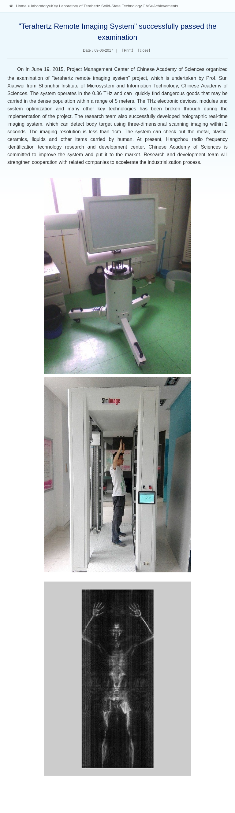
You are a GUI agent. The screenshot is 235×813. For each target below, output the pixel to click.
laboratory (40, 6)
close (144, 50)
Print (128, 50)
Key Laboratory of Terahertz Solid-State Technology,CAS (101, 6)
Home (21, 6)
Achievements (165, 6)
